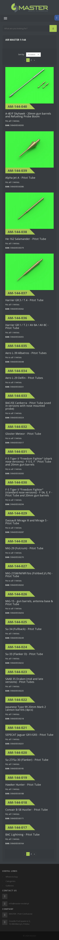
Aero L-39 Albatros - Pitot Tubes (26, 355)
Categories (10, 881)
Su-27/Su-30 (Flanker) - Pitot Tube (26, 762)
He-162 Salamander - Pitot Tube (25, 241)
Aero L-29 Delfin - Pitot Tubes (24, 380)
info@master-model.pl (19, 903)
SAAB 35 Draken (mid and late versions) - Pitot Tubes (24, 683)
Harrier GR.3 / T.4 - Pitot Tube (24, 302)
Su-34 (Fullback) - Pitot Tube (23, 631)
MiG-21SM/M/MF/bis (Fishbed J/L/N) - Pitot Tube (28, 577)
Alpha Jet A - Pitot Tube (20, 180)
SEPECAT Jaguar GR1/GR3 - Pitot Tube (29, 737)
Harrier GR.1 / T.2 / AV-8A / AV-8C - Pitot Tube (26, 329)
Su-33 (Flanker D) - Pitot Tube (24, 656)
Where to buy (12, 876)
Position (33, 54)
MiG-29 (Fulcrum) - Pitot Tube (24, 551)
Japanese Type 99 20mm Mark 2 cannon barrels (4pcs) (25, 711)
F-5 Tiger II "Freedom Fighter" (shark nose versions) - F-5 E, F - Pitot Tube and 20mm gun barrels (28, 464)
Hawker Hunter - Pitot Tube (23, 787)
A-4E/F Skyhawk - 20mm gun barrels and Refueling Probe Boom (28, 115)
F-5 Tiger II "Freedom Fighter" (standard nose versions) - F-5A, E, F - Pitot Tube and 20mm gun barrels (28, 495)
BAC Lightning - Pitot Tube (22, 837)
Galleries (10, 885)
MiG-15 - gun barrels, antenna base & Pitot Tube (29, 605)
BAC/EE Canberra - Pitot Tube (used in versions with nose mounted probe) (28, 408)
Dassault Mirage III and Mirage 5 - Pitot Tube (26, 524)
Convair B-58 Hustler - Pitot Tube (26, 812)
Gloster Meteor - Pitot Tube (23, 436)
